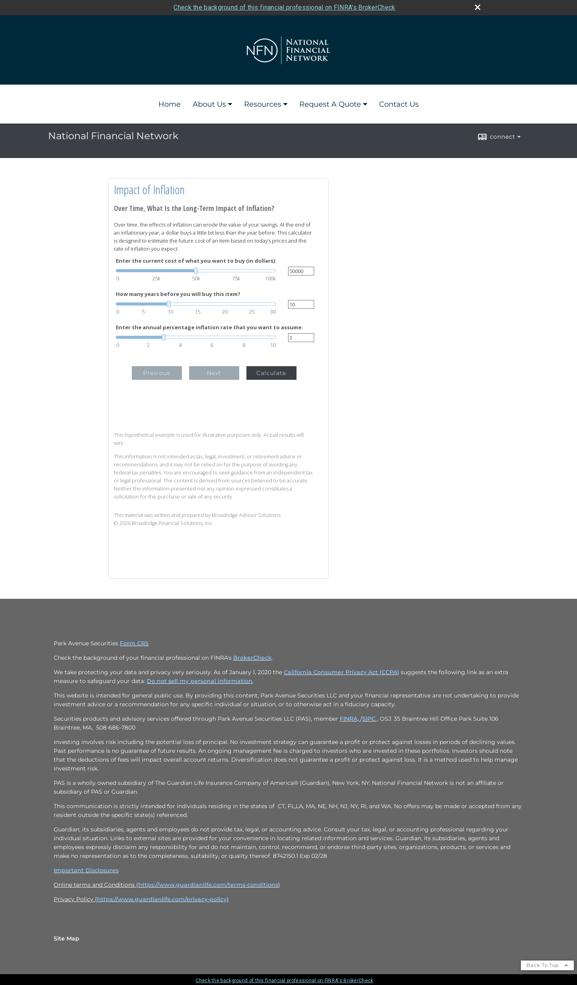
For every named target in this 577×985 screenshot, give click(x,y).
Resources (262, 104)
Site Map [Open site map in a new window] (66, 938)
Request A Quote (330, 104)
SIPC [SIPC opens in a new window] (369, 718)
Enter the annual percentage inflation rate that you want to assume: (209, 327)
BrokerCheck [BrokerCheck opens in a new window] (252, 657)
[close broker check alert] (477, 7)
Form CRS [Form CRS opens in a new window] (134, 643)
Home (169, 104)
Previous (156, 373)
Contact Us (399, 104)
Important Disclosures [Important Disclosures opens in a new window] (86, 870)
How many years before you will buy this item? (178, 294)
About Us (209, 104)
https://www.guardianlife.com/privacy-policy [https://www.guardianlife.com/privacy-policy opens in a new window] (162, 899)
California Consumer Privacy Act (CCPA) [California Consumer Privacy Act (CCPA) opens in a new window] (341, 672)
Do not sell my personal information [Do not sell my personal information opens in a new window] (199, 681)
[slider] (196, 270)
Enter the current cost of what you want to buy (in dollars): (196, 260)
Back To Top (547, 965)
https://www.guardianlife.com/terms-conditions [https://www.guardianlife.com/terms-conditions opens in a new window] (208, 884)
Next (214, 373)
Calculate (271, 373)
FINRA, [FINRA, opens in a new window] (350, 718)
